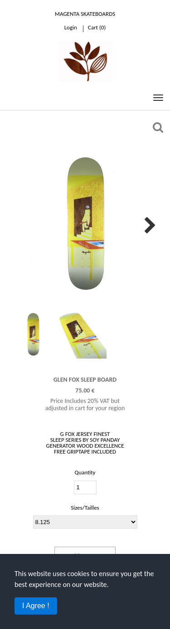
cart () (97, 27)
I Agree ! (35, 606)
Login (70, 27)
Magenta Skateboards (85, 13)
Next (148, 223)
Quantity (85, 472)
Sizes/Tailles (85, 507)
